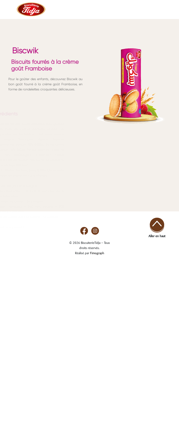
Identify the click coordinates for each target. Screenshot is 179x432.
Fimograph (97, 253)
